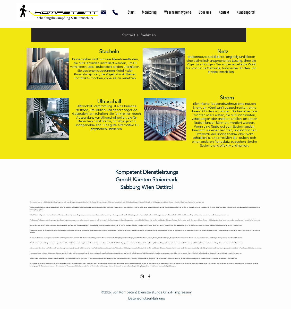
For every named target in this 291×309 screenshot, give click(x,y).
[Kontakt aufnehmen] (138, 35)
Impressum (183, 292)
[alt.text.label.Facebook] (149, 276)
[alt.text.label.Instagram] (141, 276)
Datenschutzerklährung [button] (146, 298)
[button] (103, 12)
